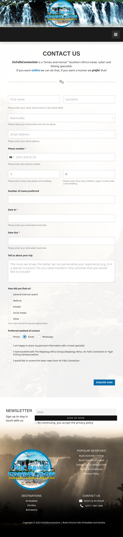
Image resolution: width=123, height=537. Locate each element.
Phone (16, 336)
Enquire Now (104, 382)
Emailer (17, 306)
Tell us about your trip (20, 255)
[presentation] (32, 378)
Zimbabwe (32, 500)
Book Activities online (91, 455)
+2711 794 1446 (94, 505)
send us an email (94, 500)
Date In (13, 209)
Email (31, 336)
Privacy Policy (91, 473)
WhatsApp (47, 336)
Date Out (14, 232)
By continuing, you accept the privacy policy (64, 423)
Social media (19, 312)
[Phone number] (61, 157)
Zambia (31, 505)
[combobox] (61, 118)
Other (16, 318)
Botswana (31, 509)
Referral (17, 300)
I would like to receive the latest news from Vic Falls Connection (46, 360)
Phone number (17, 148)
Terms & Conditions (91, 469)
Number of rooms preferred (23, 191)
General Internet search (25, 294)
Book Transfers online (91, 460)
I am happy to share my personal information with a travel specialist (49, 345)
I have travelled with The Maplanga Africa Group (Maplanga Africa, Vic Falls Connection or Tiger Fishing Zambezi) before (63, 353)
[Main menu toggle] (116, 34)
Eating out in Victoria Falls (91, 464)
